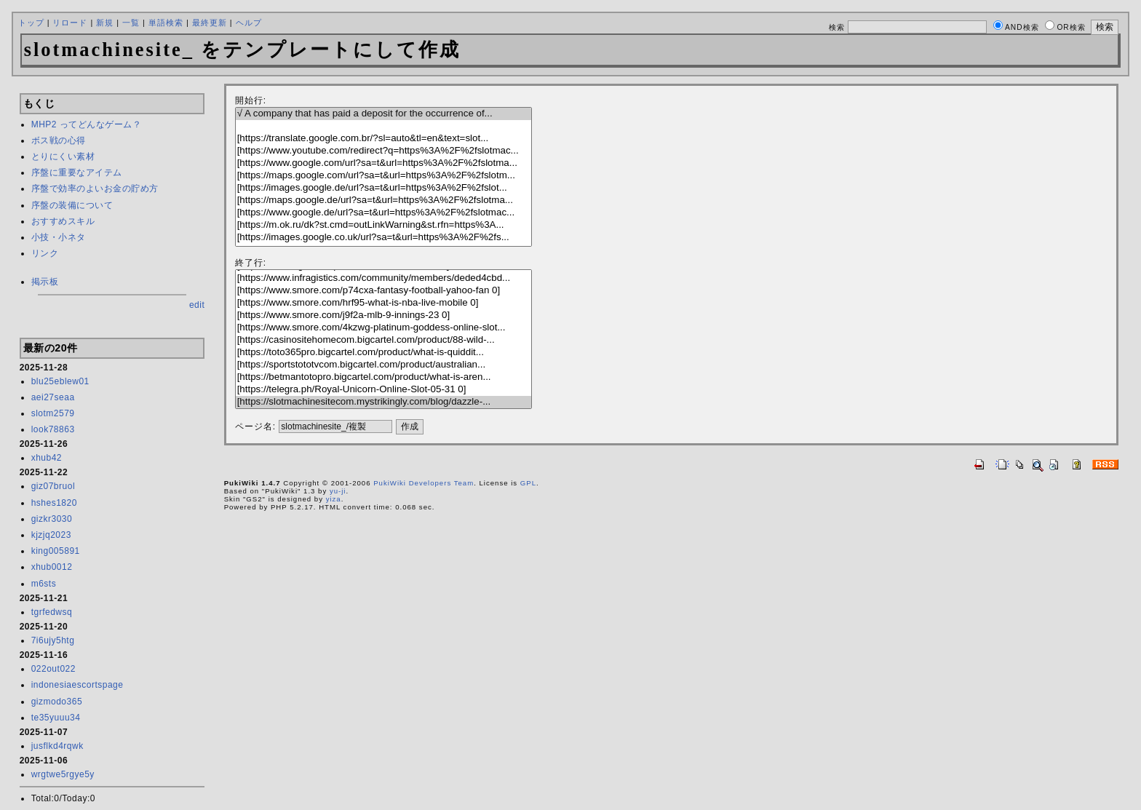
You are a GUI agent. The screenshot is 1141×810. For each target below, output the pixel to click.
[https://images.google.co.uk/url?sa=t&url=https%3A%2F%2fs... (383, 237)
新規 (105, 22)
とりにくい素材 (63, 156)
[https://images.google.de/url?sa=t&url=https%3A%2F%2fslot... (383, 188)
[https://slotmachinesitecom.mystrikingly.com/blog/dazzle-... (383, 402)
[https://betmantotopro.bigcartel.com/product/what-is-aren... (383, 377)
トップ (31, 22)
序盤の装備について (72, 205)
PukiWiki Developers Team (423, 483)
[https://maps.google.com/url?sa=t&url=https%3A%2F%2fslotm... (383, 176)
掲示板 (45, 282)
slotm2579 (53, 413)
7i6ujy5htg (53, 640)
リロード (69, 22)
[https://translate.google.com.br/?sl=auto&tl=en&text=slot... (383, 138)
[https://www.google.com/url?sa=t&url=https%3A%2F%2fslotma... (383, 163)
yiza (333, 499)
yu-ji (338, 491)
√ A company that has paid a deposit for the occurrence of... (383, 114)
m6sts (44, 584)
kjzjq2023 (51, 535)
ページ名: (255, 426)
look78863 (53, 429)
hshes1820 (54, 503)
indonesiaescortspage (77, 685)
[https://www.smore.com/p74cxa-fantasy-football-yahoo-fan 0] (383, 291)
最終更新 (209, 22)
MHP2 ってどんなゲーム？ (86, 124)
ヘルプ (249, 22)
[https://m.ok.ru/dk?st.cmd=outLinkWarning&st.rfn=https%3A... (383, 225)
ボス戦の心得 (58, 140)
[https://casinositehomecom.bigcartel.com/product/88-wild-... (383, 340)
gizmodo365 (56, 701)
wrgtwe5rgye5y (63, 774)
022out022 (53, 669)
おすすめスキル (63, 221)
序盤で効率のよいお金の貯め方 (95, 188)
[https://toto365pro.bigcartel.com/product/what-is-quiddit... (383, 352)
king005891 (55, 551)
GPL (528, 483)
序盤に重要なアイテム (76, 172)
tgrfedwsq (52, 612)
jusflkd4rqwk (57, 746)
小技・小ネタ (58, 237)
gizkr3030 (52, 519)
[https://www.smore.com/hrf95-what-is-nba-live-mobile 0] (383, 303)
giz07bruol (53, 486)
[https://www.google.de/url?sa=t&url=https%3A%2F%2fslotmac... (383, 213)
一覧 (131, 22)
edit (196, 305)
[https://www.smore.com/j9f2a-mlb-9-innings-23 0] (383, 315)
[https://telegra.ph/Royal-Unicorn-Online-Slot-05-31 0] (383, 390)
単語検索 (165, 22)
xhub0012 (52, 567)
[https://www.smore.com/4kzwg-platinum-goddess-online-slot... (383, 328)
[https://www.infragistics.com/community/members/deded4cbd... (383, 278)
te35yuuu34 (56, 717)
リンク (45, 253)
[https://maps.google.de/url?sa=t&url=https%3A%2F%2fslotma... (383, 200)
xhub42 (46, 458)
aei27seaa (53, 397)
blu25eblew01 (60, 381)
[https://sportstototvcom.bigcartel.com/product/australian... (383, 365)
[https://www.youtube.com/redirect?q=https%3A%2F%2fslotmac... (383, 151)
